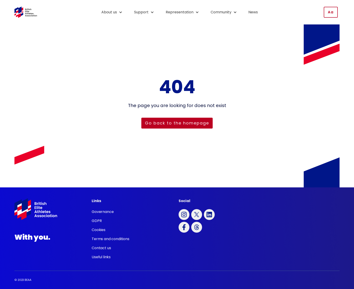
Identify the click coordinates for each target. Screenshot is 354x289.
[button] (114, 12)
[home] (25, 12)
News (253, 12)
